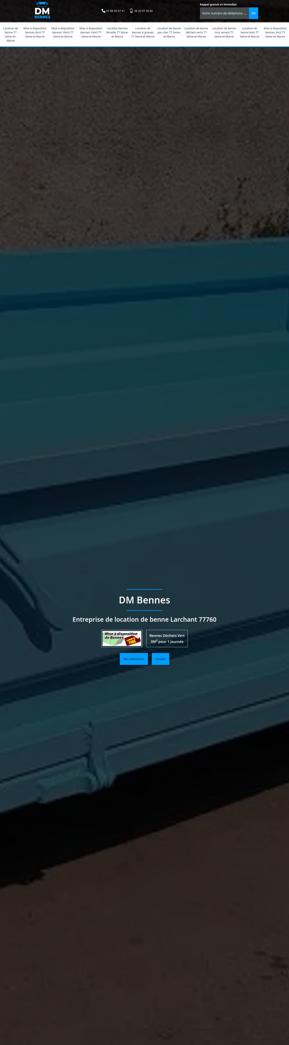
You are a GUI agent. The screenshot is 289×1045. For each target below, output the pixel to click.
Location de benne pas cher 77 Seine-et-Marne (169, 32)
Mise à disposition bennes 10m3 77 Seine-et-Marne (62, 32)
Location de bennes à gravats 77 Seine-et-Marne (142, 32)
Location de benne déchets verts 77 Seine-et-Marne (196, 32)
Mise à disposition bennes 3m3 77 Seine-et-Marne (275, 32)
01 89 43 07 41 (115, 11)
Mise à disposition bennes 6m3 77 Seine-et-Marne (34, 32)
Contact (161, 659)
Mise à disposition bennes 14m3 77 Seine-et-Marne (91, 32)
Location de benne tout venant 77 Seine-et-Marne (224, 32)
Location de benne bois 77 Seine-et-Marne (249, 32)
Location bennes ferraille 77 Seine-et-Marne (117, 32)
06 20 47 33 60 (143, 11)
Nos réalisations (134, 659)
